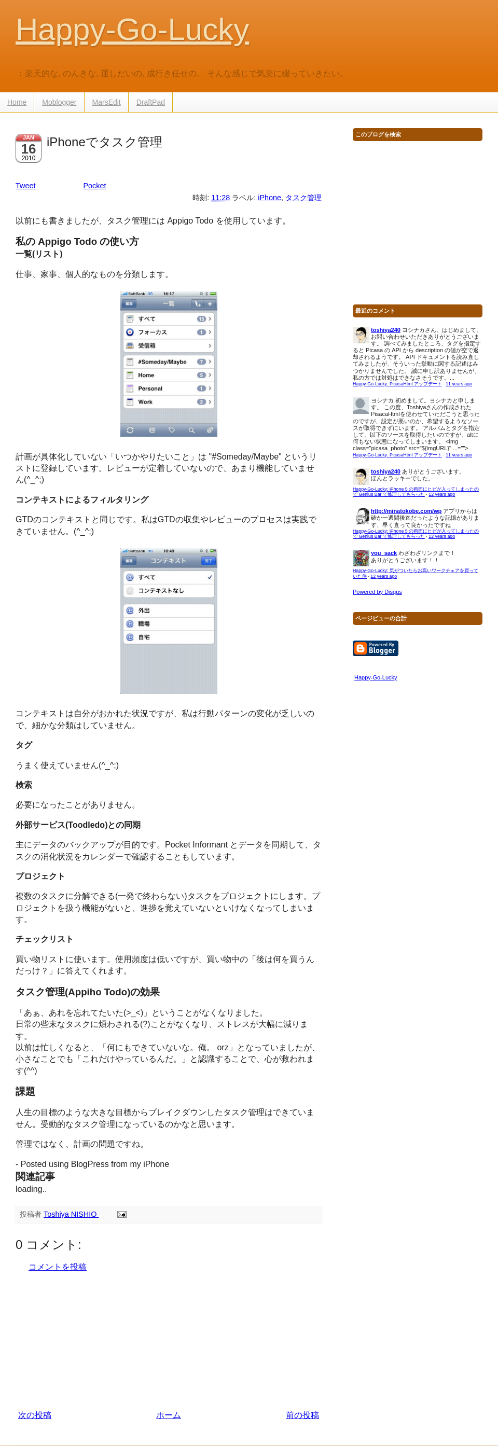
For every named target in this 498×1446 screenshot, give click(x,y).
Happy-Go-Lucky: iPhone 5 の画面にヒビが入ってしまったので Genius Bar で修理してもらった (416, 491)
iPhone (269, 197)
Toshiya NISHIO (71, 1214)
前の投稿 (302, 1415)
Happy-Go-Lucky (132, 29)
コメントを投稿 (58, 1266)
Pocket (94, 186)
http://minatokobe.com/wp (406, 511)
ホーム (168, 1415)
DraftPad (150, 102)
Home (16, 102)
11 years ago (459, 383)
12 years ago (441, 494)
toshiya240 (385, 330)
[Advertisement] (168, 1341)
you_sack (384, 553)
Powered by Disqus (377, 592)
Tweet (25, 186)
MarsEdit (106, 102)
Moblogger (59, 102)
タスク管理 (303, 197)
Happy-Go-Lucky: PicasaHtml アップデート (397, 383)
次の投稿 (34, 1415)
